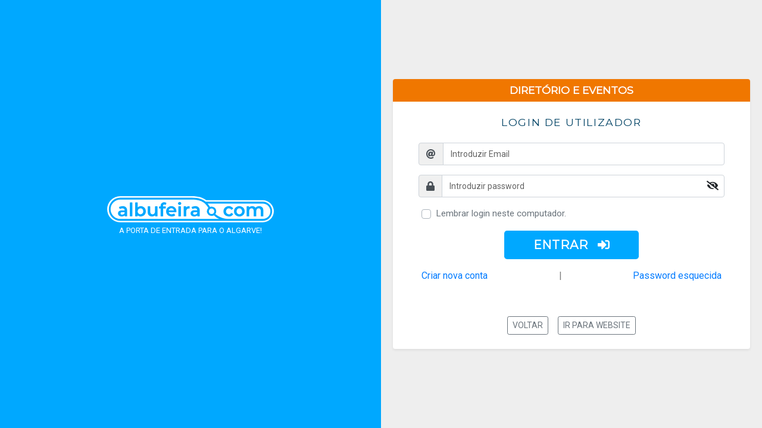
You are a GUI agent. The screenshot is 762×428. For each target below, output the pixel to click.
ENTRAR (571, 245)
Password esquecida (677, 275)
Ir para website (596, 325)
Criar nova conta (454, 275)
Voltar (528, 325)
